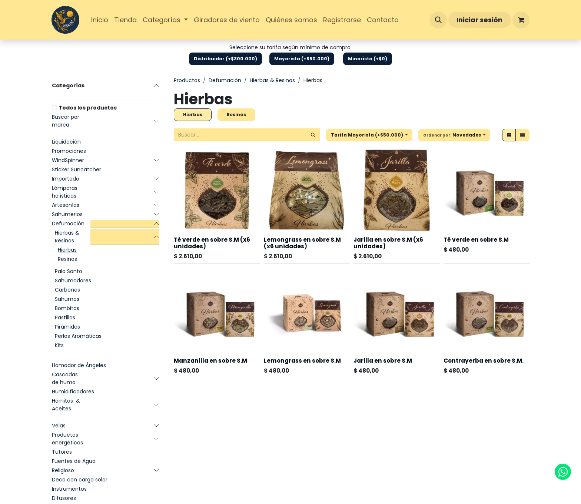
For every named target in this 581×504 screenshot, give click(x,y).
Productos (187, 80)
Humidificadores (73, 391)
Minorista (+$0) (367, 59)
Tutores (62, 452)
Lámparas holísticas (64, 191)
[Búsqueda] (313, 134)
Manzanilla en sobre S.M (210, 360)
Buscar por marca (65, 120)
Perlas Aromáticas (78, 336)
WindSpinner (68, 160)
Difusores (64, 498)
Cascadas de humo (65, 378)
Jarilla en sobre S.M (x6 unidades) (388, 243)
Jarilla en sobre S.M (382, 360)
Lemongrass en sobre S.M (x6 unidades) (302, 243)
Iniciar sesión (479, 19)
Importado (65, 178)
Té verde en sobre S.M (476, 239)
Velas (59, 425)
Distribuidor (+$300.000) (225, 59)
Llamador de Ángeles (79, 365)
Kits (59, 345)
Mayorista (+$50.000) (301, 59)
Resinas (67, 259)
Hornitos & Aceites (66, 404)
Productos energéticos (67, 438)
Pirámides (67, 326)
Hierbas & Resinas (67, 236)
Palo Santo (68, 271)
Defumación (68, 223)
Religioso (63, 470)
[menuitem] (99, 20)
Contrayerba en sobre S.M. (484, 360)
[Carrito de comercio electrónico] (520, 19)
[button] (438, 19)
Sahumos (67, 299)
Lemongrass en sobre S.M (302, 360)
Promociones (69, 151)
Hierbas (67, 249)
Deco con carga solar (79, 479)
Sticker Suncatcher (76, 169)
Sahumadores (73, 280)
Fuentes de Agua (74, 461)
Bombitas (67, 308)
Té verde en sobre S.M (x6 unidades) (212, 243)
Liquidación (66, 141)
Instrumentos (69, 489)
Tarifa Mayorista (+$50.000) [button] (367, 135)
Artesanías (65, 205)
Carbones (67, 289)
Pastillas (65, 317)
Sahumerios (67, 214)
